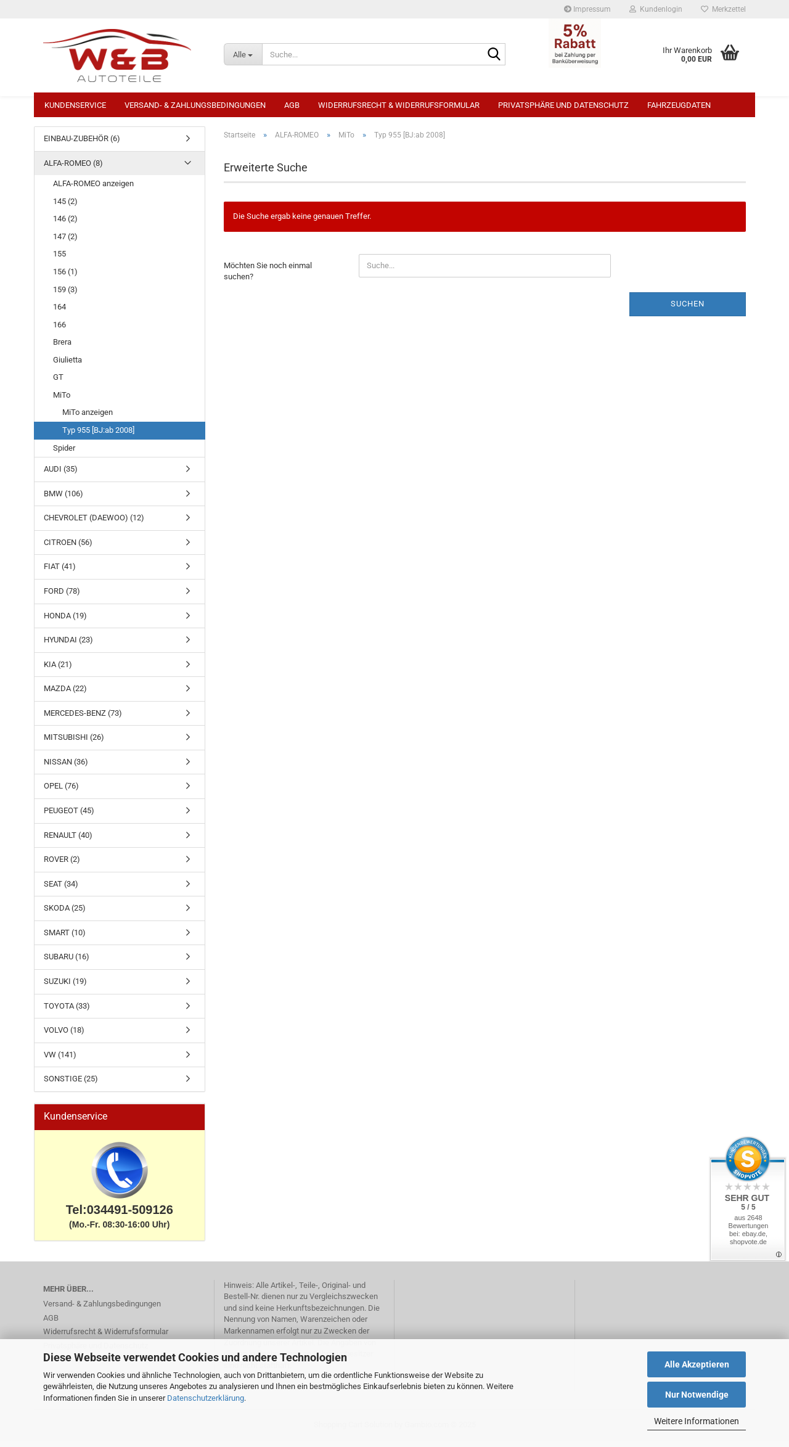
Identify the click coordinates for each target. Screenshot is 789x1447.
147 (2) (65, 242)
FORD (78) (62, 597)
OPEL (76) (61, 792)
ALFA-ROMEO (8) (73, 169)
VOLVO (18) (64, 1036)
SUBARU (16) (66, 962)
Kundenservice (75, 105)
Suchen (688, 309)
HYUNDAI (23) (68, 645)
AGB (292, 105)
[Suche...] (243, 54)
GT (58, 383)
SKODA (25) (65, 914)
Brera (62, 348)
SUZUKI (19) (65, 987)
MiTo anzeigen (87, 418)
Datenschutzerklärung (205, 1398)
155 (59, 259)
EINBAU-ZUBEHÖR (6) (82, 144)
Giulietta (67, 366)
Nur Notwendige (697, 1395)
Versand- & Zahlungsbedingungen (195, 105)
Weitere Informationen (696, 1421)
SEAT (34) (61, 890)
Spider (64, 454)
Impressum (587, 9)
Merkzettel (723, 9)
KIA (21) (58, 670)
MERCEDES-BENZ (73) (83, 719)
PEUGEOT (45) (69, 816)
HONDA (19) (65, 621)
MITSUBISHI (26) (74, 743)
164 (59, 313)
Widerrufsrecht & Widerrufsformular (399, 105)
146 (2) (65, 224)
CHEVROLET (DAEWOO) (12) (94, 523)
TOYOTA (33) (67, 1012)
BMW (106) (63, 499)
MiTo (61, 401)
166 (59, 330)
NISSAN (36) (66, 768)
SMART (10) (65, 938)
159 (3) (65, 295)
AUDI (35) (61, 475)
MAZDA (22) (65, 694)
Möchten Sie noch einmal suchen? (268, 277)
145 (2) (65, 207)
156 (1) (65, 277)
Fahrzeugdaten (679, 105)
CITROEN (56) (68, 548)
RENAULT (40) (68, 841)
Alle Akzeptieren (696, 1364)
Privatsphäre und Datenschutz (563, 105)
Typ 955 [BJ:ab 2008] (98, 436)
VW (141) (60, 1060)
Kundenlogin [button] (655, 9)
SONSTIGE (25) (71, 1084)
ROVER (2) (62, 865)
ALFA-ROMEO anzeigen (93, 189)
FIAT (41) (60, 572)
